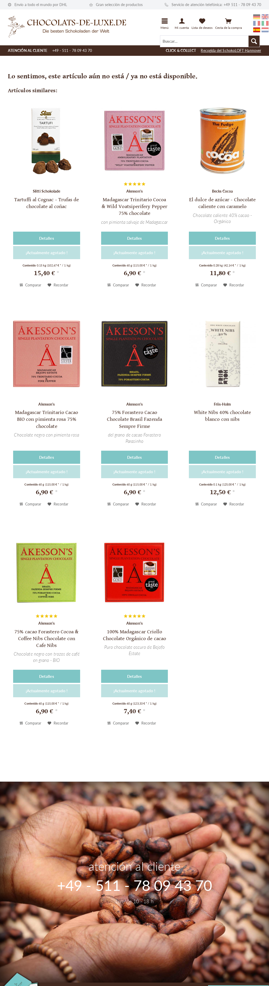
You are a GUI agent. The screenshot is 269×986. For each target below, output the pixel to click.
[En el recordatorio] (58, 285)
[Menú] (164, 24)
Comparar (30, 285)
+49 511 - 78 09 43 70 (242, 4)
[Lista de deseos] (202, 24)
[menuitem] (210, 41)
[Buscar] (254, 41)
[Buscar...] (210, 41)
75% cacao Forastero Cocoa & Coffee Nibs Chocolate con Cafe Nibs (46, 639)
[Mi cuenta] (182, 24)
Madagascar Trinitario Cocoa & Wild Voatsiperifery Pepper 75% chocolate (134, 206)
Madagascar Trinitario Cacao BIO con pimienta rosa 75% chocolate (46, 419)
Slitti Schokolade (46, 191)
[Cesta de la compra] (228, 24)
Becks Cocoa (222, 191)
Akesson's (134, 191)
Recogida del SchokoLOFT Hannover (231, 50)
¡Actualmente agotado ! (47, 252)
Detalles (46, 238)
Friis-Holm (222, 404)
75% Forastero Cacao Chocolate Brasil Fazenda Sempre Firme (134, 419)
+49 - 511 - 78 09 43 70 (72, 50)
